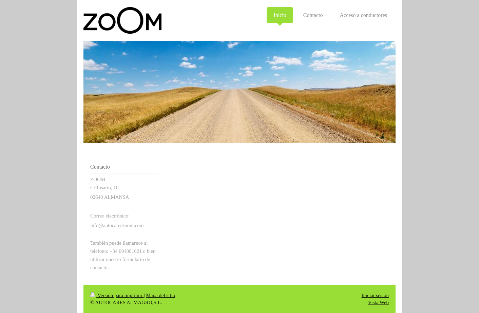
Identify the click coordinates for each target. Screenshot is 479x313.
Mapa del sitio (160, 295)
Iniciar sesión (375, 295)
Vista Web (378, 302)
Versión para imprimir (117, 295)
